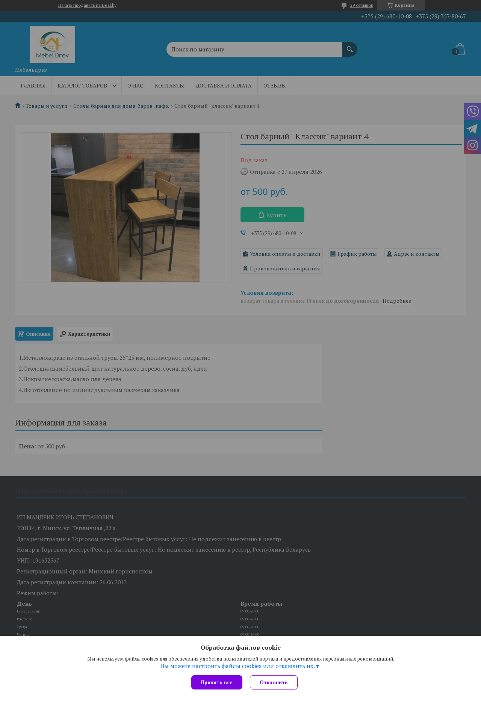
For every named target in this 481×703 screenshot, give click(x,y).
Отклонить (274, 682)
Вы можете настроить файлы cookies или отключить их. (238, 665)
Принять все (217, 682)
